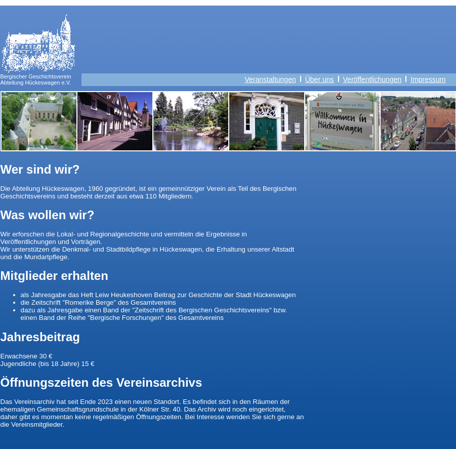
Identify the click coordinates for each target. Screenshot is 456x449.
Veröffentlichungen (372, 79)
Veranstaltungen (270, 79)
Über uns (319, 79)
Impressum (432, 79)
